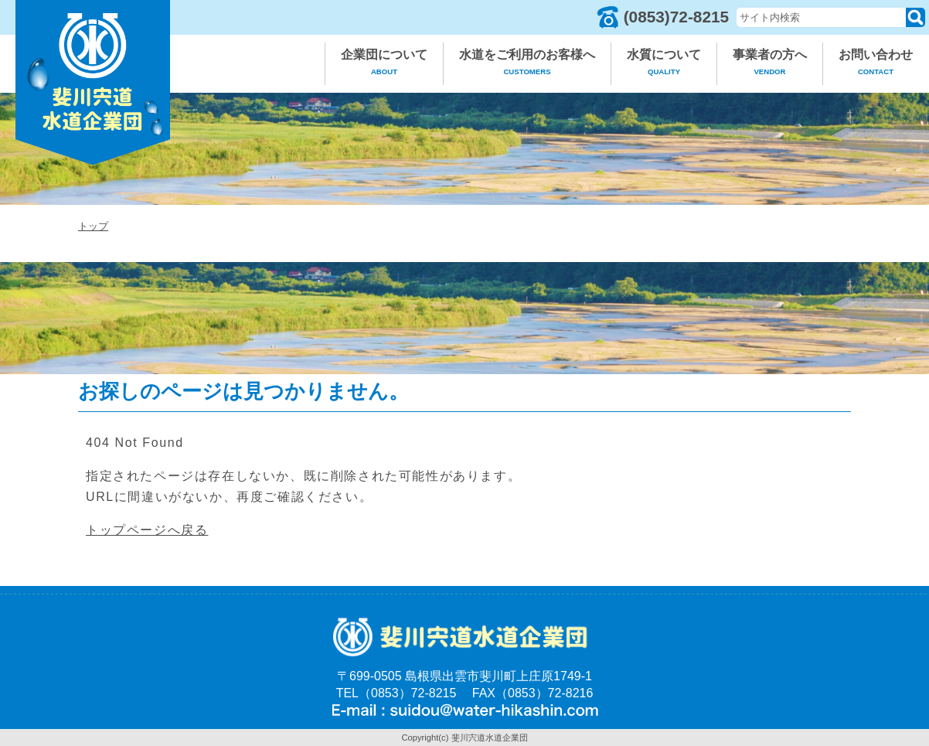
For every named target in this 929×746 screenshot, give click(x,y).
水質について (664, 64)
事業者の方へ (770, 64)
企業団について (384, 64)
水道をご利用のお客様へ (527, 64)
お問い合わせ (876, 64)
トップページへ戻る (147, 530)
